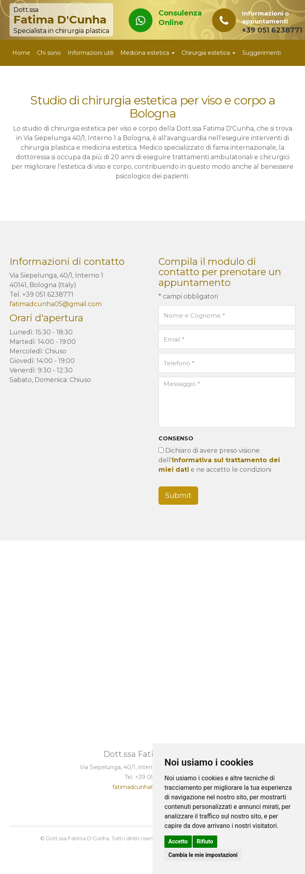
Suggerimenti (261, 52)
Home (21, 52)
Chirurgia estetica (208, 52)
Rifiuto (205, 841)
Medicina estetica (147, 52)
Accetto (178, 841)
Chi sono (49, 52)
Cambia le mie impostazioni (202, 855)
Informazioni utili (91, 52)
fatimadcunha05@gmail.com (56, 304)
